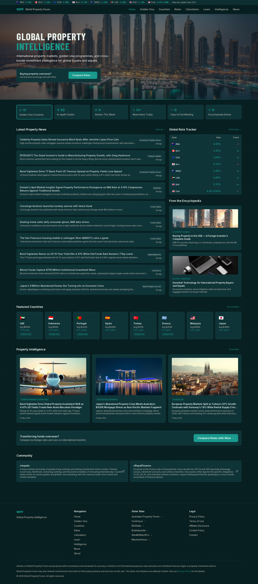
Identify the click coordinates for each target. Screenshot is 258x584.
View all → (160, 129)
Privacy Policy (197, 516)
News (236, 9)
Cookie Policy (196, 530)
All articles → (235, 349)
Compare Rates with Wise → (216, 438)
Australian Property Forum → (147, 516)
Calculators (192, 9)
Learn (207, 9)
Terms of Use (196, 521)
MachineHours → (141, 539)
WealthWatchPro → (142, 535)
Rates (178, 9)
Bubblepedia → (140, 530)
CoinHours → (139, 521)
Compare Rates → (82, 75)
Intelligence (221, 9)
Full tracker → (235, 129)
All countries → (234, 307)
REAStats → (138, 525)
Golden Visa (147, 9)
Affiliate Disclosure (199, 525)
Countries (164, 9)
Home (132, 9)
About (77, 553)
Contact (193, 535)
